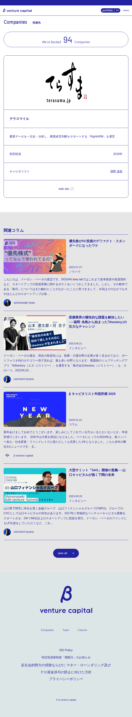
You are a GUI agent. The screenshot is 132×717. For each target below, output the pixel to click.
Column (82, 630)
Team (65, 630)
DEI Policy (66, 650)
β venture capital (17, 10)
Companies (47, 630)
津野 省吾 (116, 171)
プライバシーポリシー (66, 679)
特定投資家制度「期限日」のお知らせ (66, 657)
